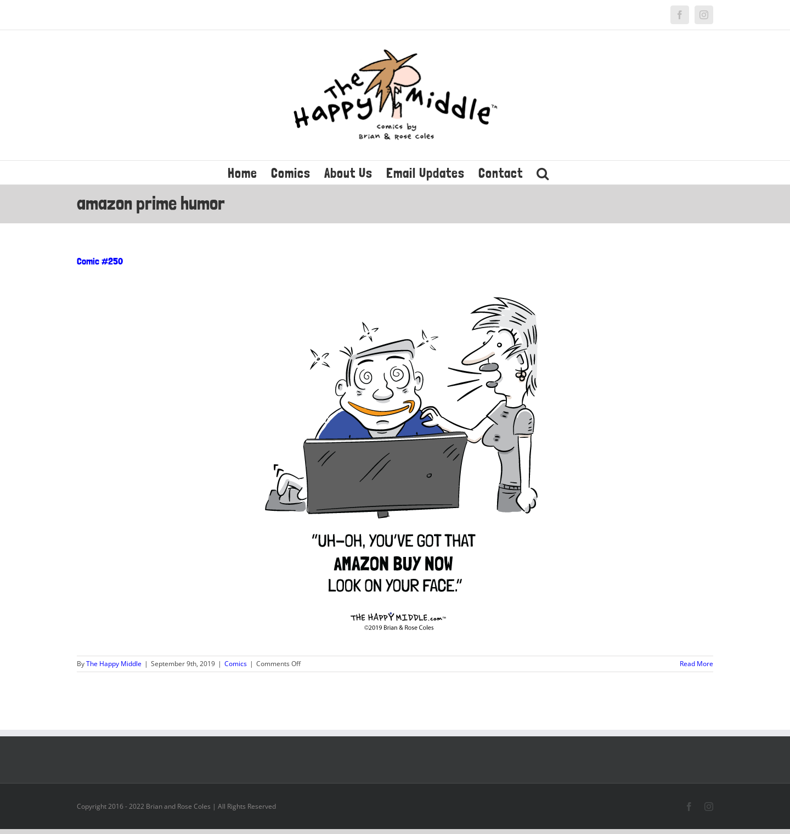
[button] (543, 172)
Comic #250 (100, 261)
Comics (235, 663)
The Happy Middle (114, 663)
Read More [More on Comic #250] (696, 663)
